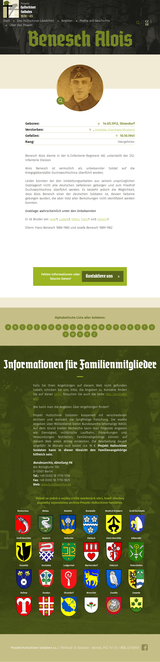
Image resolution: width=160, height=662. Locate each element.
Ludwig (64, 219)
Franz (84, 219)
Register (66, 21)
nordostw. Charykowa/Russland (115, 129)
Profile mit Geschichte (95, 21)
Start (6, 21)
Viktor (75, 219)
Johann (102, 219)
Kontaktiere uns (99, 276)
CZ (147, 21)
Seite (57, 394)
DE (147, 24)
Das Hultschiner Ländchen (35, 21)
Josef (53, 219)
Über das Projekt (20, 25)
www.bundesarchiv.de (56, 484)
